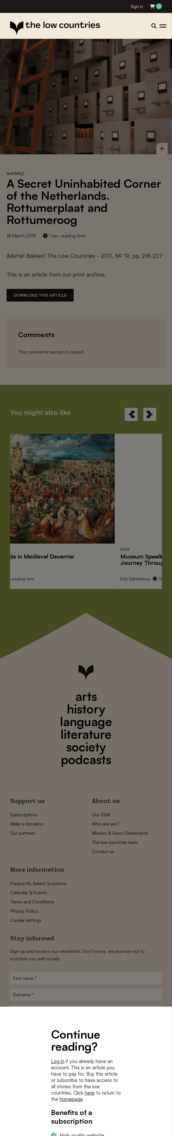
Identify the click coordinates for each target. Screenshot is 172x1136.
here (90, 1093)
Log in (57, 1061)
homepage (71, 1099)
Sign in (136, 6)
